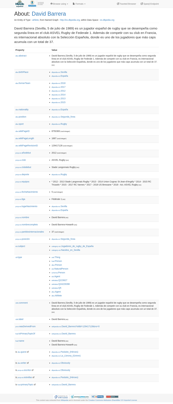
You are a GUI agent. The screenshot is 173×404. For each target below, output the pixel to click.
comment (22, 303)
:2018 (59, 83)
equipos (22, 181)
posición (23, 239)
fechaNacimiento (27, 192)
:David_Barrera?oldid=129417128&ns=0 (75, 326)
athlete (35, 20)
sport (20, 124)
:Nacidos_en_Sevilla (66, 250)
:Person (57, 261)
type (19, 257)
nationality (22, 109)
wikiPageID (23, 131)
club (21, 160)
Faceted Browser (126, 4)
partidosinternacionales (30, 232)
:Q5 (56, 288)
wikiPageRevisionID (27, 145)
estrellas (25, 377)
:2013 (59, 98)
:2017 (59, 87)
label (19, 319)
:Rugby (59, 124)
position (21, 116)
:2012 (59, 91)
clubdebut (23, 167)
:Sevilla (59, 72)
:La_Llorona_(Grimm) (66, 355)
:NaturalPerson (60, 268)
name (20, 341)
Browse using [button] (59, 4)
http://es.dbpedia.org (70, 20)
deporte (22, 174)
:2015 (59, 102)
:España (60, 76)
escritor (24, 370)
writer (22, 363)
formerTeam (23, 83)
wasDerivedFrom (26, 326)
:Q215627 (59, 280)
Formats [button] (79, 4)
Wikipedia (64, 400)
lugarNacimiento (26, 206)
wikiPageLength (25, 138)
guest (22, 352)
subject (20, 246)
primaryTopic (25, 384)
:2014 (59, 94)
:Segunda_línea (63, 116)
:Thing (56, 257)
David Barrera (49, 14)
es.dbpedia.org (107, 20)
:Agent (56, 276)
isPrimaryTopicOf (25, 333)
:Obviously (61, 363)
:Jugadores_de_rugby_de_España (73, 246)
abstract (21, 55)
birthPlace (22, 72)
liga (20, 199)
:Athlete (57, 295)
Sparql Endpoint (150, 4)
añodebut (23, 153)
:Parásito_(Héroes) (65, 352)
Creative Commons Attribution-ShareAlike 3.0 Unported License (112, 400)
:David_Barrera (64, 333)
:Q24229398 (61, 284)
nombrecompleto (27, 224)
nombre (22, 217)
